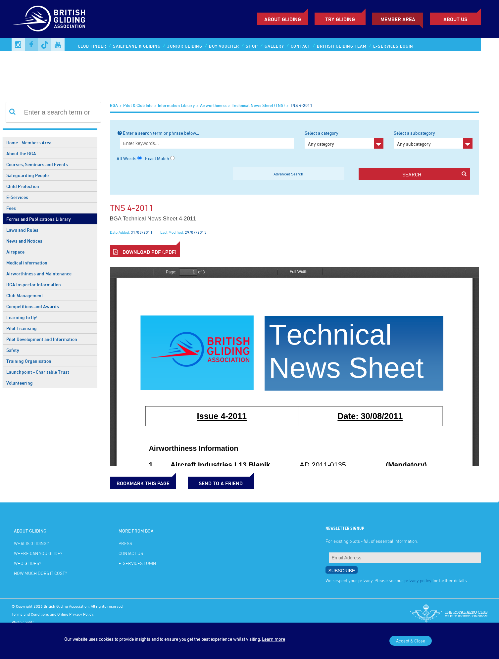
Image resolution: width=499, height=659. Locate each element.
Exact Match (157, 158)
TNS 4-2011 (301, 105)
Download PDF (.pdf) (144, 252)
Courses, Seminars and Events (37, 164)
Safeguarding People (27, 175)
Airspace (15, 252)
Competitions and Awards (32, 306)
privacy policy (417, 580)
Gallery (274, 46)
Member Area (397, 19)
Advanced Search (288, 173)
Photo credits (23, 622)
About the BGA (21, 153)
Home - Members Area (28, 142)
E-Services (17, 197)
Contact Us (131, 553)
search (434, 174)
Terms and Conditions (30, 614)
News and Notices (24, 241)
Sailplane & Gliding (137, 46)
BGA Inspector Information (33, 284)
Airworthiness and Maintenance (39, 273)
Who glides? (27, 563)
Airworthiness (213, 105)
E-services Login (393, 46)
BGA (114, 105)
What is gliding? (31, 543)
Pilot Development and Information (41, 339)
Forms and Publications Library (38, 219)
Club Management (24, 295)
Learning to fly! (21, 317)
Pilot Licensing (21, 328)
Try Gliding (340, 19)
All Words (126, 158)
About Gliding (282, 19)
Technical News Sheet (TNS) (258, 105)
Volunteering (19, 383)
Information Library (176, 105)
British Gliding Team (342, 46)
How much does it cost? (40, 573)
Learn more (273, 639)
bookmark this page (143, 483)
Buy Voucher (224, 46)
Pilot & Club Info (138, 105)
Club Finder (92, 46)
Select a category (344, 139)
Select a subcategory (433, 139)
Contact (300, 46)
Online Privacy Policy (75, 614)
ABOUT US (455, 19)
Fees (11, 208)
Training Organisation (28, 361)
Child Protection (22, 186)
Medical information (26, 262)
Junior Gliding (184, 46)
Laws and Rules (22, 230)
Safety (12, 350)
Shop (252, 46)
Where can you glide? (38, 553)
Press (125, 543)
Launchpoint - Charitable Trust (37, 372)
